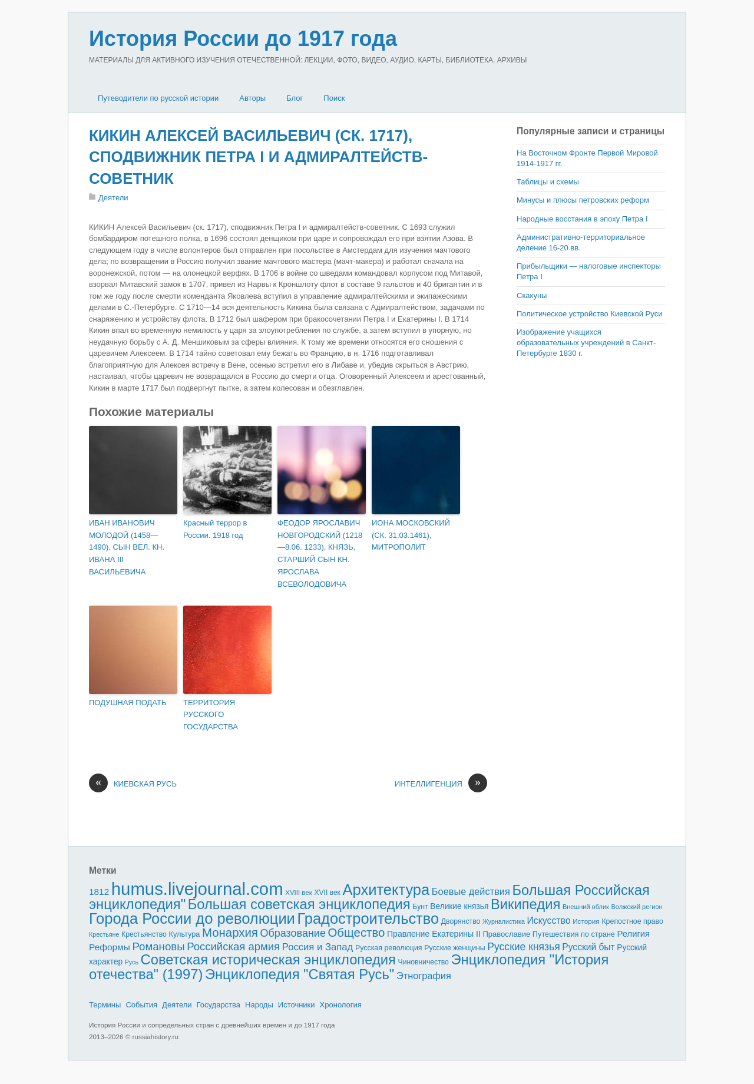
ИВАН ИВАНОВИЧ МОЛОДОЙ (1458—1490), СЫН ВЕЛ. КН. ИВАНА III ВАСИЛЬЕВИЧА (126, 547)
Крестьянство (144, 934)
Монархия (230, 932)
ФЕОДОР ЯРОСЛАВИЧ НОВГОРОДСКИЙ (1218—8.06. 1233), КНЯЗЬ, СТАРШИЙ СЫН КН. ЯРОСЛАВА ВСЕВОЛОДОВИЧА (319, 553)
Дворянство (461, 921)
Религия (633, 933)
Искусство (549, 921)
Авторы (252, 98)
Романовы (158, 946)
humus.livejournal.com (197, 888)
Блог (294, 98)
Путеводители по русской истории (158, 98)
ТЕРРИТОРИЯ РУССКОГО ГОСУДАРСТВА (210, 715)
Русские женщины (454, 948)
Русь (131, 962)
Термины (105, 1004)
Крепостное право (632, 921)
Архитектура (386, 889)
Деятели (113, 197)
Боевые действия (471, 891)
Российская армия (233, 946)
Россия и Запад (317, 947)
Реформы (109, 947)
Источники (296, 1004)
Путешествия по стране (574, 934)
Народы (259, 1004)
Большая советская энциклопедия (299, 904)
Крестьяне (104, 934)
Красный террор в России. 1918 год (215, 529)
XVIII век (298, 892)
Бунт (420, 907)
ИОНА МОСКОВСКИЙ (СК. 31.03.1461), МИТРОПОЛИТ (411, 535)
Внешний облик (586, 906)
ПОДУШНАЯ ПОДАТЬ (127, 702)
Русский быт (588, 947)
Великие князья (459, 906)
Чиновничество (423, 962)
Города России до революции (192, 918)
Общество (356, 932)
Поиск (334, 98)
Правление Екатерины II (434, 933)
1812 (99, 892)
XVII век (327, 892)
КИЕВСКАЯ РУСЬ (133, 784)
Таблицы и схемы (548, 181)
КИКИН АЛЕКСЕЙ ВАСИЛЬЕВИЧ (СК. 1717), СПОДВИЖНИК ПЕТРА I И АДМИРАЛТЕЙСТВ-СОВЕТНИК (258, 157)
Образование (293, 933)
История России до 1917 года (243, 39)
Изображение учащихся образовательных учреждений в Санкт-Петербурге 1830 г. (586, 343)
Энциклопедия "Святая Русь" (299, 974)
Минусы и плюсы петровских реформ (583, 200)
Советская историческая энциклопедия (268, 959)
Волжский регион (637, 906)
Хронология (341, 1004)
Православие (506, 934)
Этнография (423, 975)
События (141, 1004)
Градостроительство (368, 918)
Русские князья (523, 947)
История (586, 921)
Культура (184, 934)
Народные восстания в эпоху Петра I (582, 218)
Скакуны (532, 295)
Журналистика (503, 921)
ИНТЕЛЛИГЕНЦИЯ (441, 784)
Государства (218, 1004)
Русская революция (388, 948)
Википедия (525, 904)
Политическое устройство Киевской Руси (589, 313)
